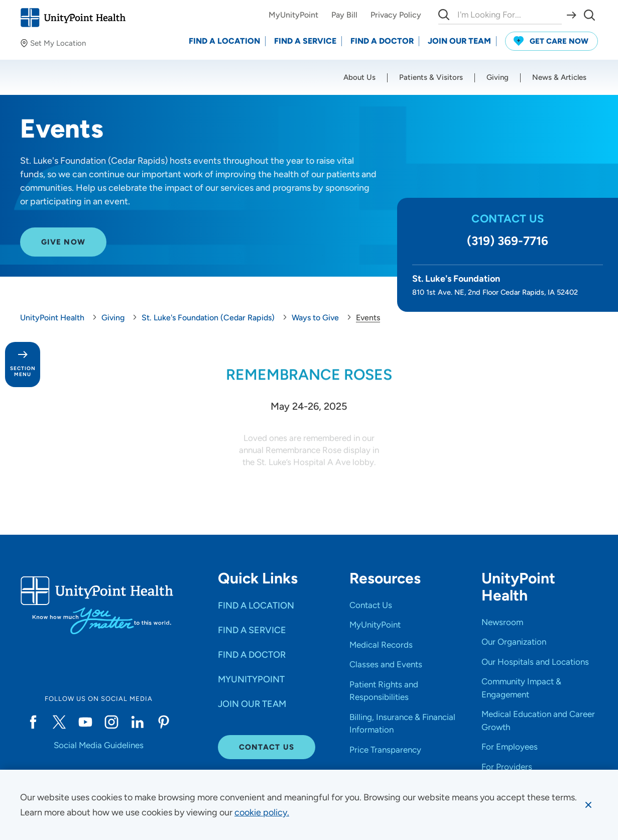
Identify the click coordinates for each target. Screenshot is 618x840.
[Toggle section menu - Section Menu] (22, 364)
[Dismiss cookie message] (588, 804)
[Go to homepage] (73, 18)
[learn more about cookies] (261, 812)
